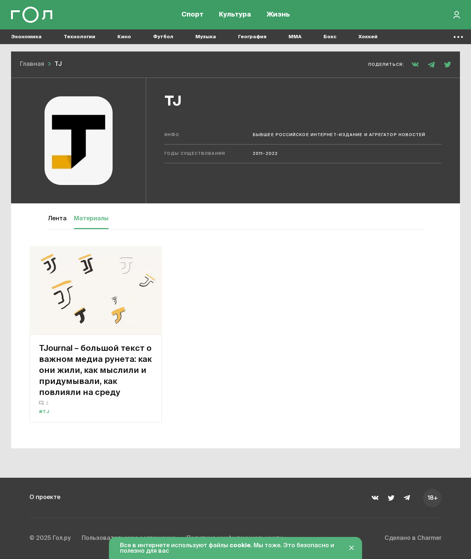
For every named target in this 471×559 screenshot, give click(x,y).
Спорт (192, 14)
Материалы (91, 219)
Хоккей (368, 37)
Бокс (329, 37)
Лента (57, 219)
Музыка (205, 37)
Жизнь (278, 14)
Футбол (163, 37)
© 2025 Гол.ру (50, 538)
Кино (124, 37)
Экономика (26, 37)
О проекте (44, 498)
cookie (240, 546)
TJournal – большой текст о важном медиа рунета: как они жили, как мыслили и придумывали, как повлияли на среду (95, 369)
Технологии (79, 37)
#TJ (44, 412)
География (252, 37)
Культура (235, 14)
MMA (294, 37)
